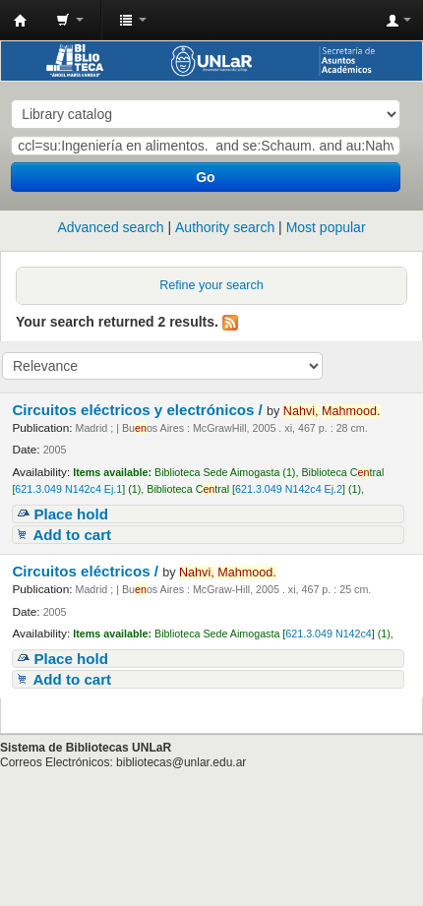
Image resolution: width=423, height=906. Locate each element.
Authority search (224, 227)
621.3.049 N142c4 (328, 633)
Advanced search (110, 227)
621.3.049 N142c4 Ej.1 (68, 489)
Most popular (326, 227)
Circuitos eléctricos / (87, 571)
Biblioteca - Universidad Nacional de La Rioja (21, 21)
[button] (69, 19)
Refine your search (211, 285)
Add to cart (71, 534)
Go (205, 177)
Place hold (70, 514)
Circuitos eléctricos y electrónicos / (139, 409)
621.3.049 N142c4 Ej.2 (288, 489)
